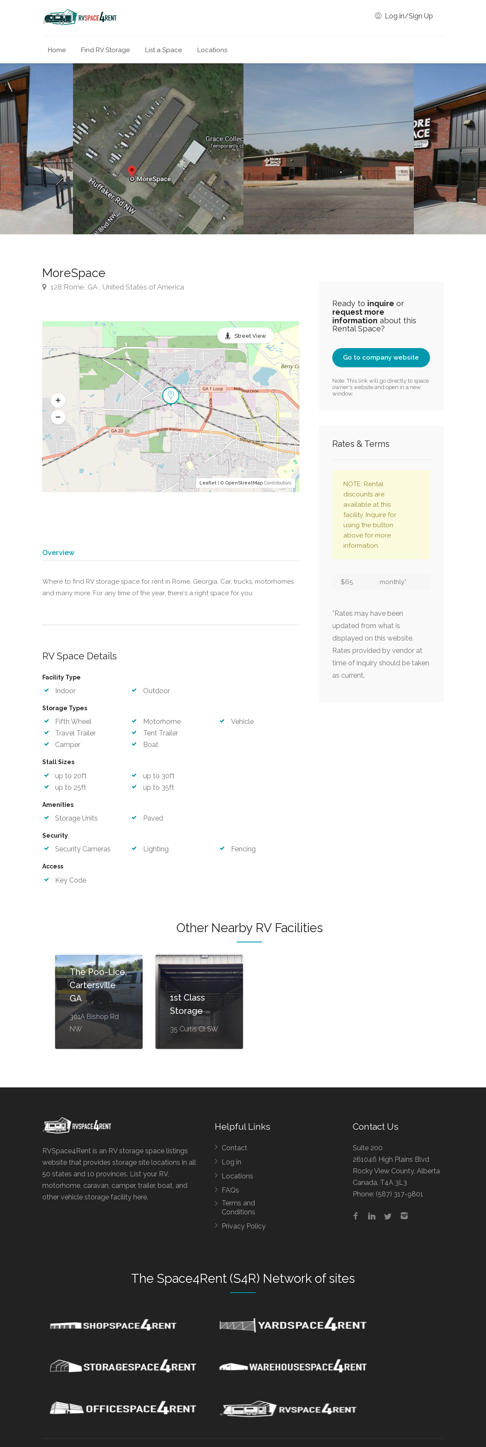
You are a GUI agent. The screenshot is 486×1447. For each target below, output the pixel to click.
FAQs (230, 1194)
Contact (234, 1152)
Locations (212, 50)
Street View (250, 336)
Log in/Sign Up (404, 16)
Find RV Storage (105, 50)
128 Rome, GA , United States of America (113, 287)
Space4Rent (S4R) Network (234, 1283)
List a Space (163, 50)
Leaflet (208, 483)
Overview (58, 552)
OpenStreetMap (244, 483)
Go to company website (381, 357)
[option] (328, 148)
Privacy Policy (244, 1230)
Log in (231, 1166)
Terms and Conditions (238, 1211)
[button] (58, 400)
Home (57, 50)
